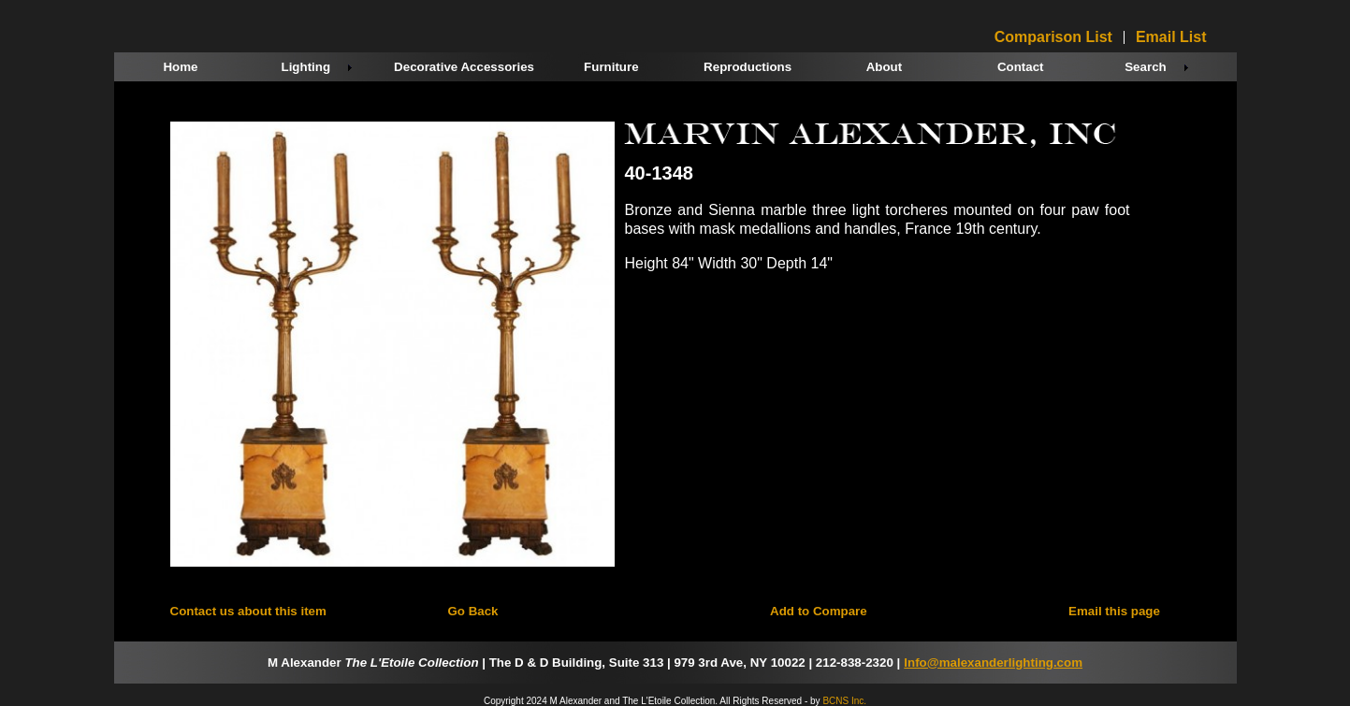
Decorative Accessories (464, 67)
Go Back (472, 611)
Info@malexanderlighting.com (993, 663)
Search (1145, 67)
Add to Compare (818, 611)
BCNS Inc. (844, 701)
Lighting (306, 67)
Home (180, 67)
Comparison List (1053, 37)
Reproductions (747, 67)
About (884, 67)
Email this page (1114, 611)
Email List (1171, 37)
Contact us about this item (248, 611)
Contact (1020, 67)
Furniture (611, 67)
